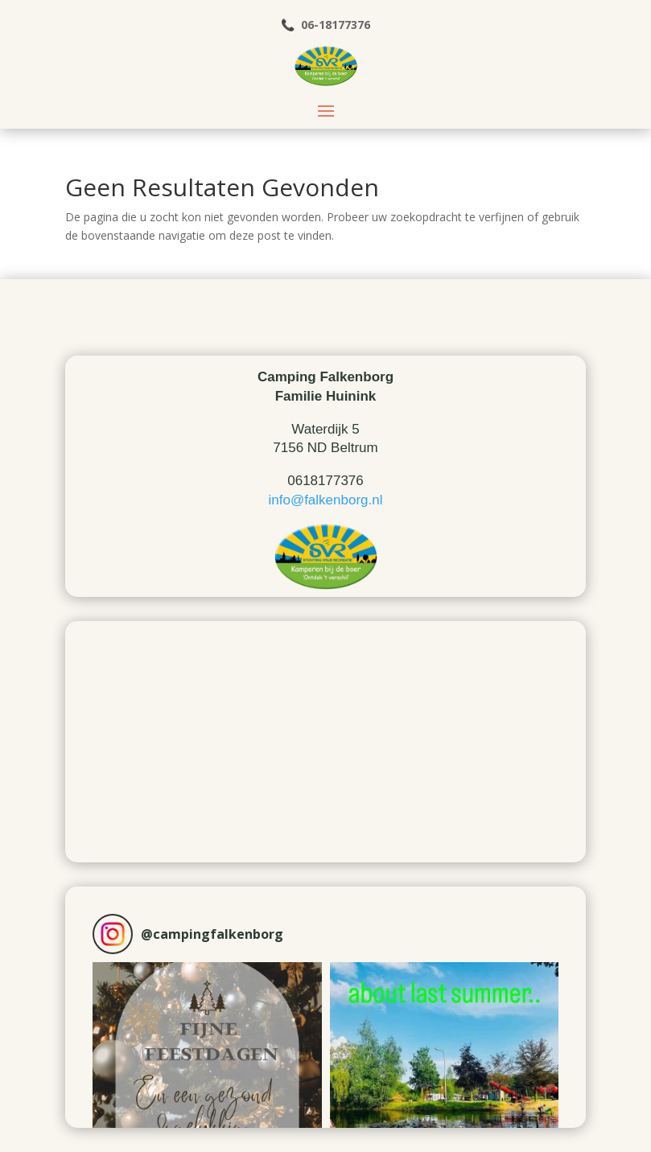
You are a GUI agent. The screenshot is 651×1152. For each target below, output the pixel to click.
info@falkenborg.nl (325, 500)
